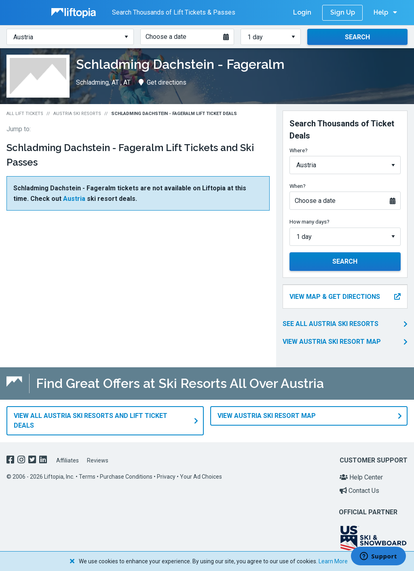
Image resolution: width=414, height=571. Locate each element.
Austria (74, 198)
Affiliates (67, 460)
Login (302, 12)
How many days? (309, 221)
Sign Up (342, 12)
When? (297, 186)
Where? (298, 150)
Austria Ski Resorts (77, 113)
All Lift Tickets (24, 113)
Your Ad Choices (201, 476)
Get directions (162, 82)
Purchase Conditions (126, 476)
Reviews (97, 460)
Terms (87, 476)
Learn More (333, 561)
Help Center (361, 477)
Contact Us (359, 490)
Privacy (166, 476)
